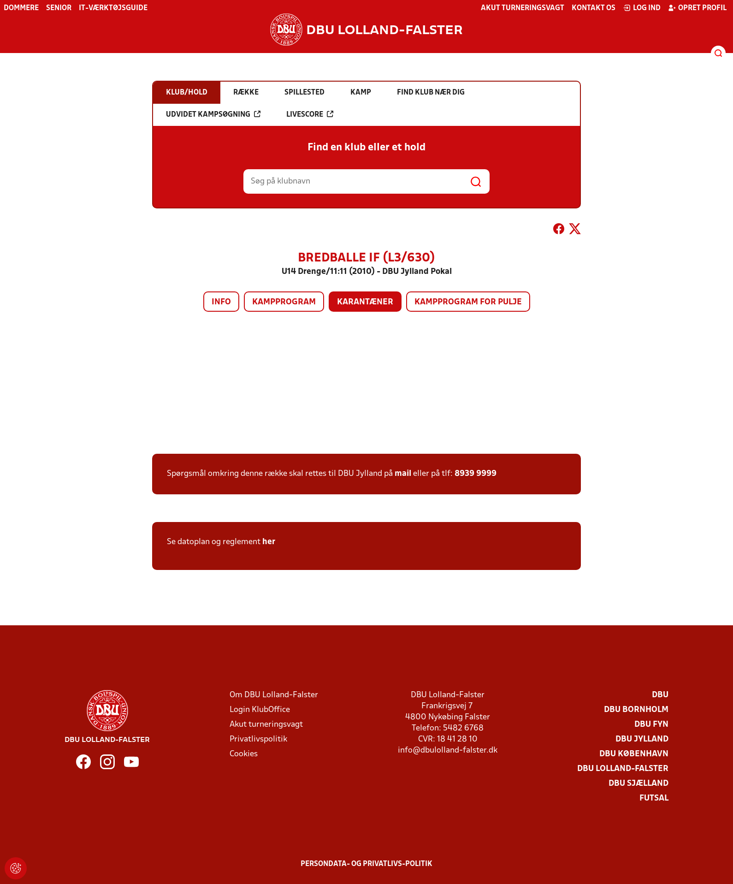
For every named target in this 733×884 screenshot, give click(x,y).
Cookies (244, 754)
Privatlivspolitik (258, 739)
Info (221, 302)
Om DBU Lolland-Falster (274, 695)
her (268, 542)
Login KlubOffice (260, 710)
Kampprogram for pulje (468, 302)
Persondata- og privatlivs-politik (366, 864)
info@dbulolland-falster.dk (447, 750)
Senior (58, 8)
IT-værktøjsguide (113, 8)
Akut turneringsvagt (522, 8)
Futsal (653, 798)
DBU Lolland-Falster (622, 769)
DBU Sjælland (638, 784)
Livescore (309, 114)
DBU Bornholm (636, 710)
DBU (660, 695)
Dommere (21, 8)
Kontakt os (593, 8)
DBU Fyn (651, 725)
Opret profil (697, 8)
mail (403, 474)
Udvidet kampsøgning (213, 114)
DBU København (633, 754)
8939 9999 (476, 474)
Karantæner (365, 302)
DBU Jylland (641, 739)
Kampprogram (284, 302)
